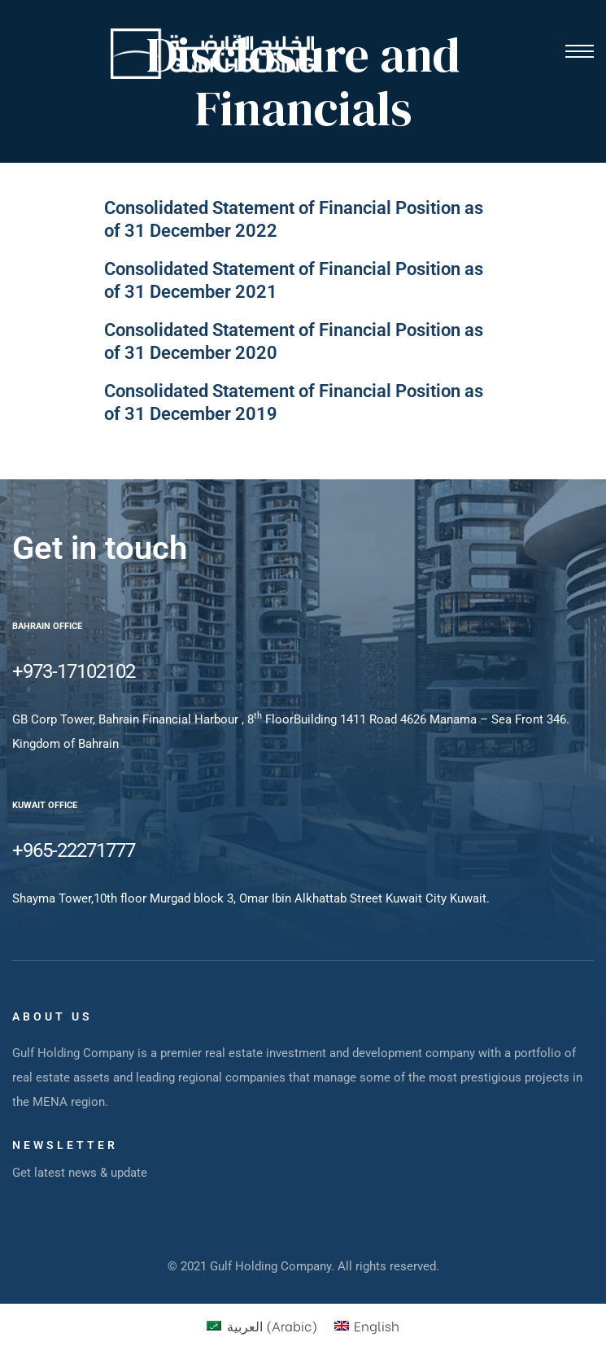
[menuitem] (261, 1325)
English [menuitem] (376, 1325)
